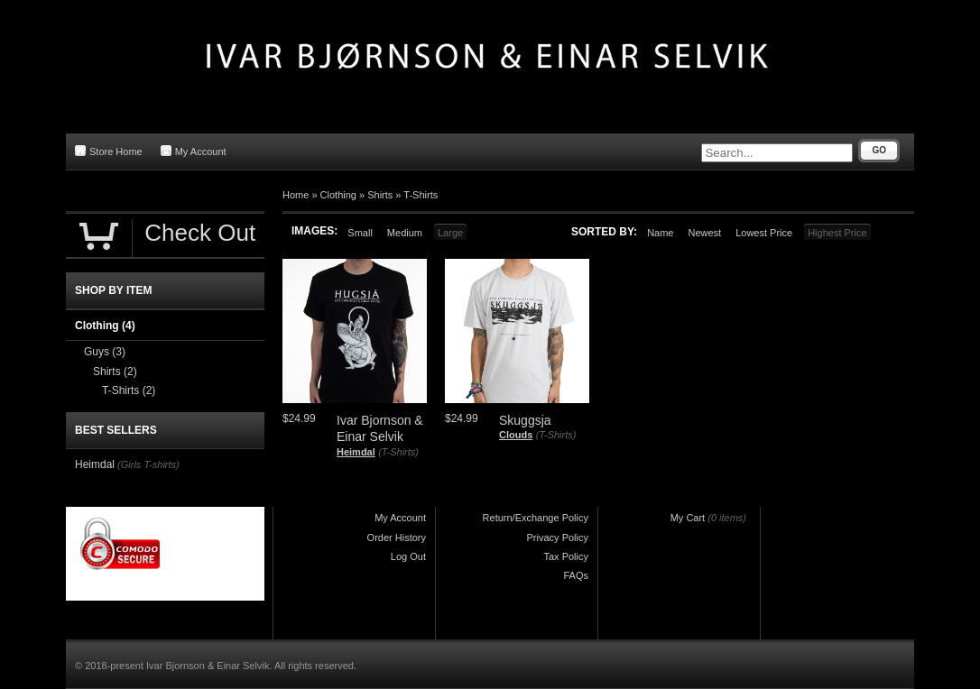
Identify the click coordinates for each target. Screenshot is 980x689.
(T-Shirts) (398, 451)
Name (660, 232)
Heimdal (356, 451)
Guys (104, 351)
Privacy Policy (557, 537)
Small (360, 232)
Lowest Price (763, 232)
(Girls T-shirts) (148, 464)
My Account (194, 151)
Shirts (380, 194)
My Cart (688, 517)
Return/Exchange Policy (535, 517)
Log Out (408, 556)
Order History (396, 537)
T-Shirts (420, 194)
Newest (704, 232)
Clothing (338, 194)
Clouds (515, 434)
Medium (404, 232)
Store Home (109, 151)
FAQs (575, 575)
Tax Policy (565, 556)
